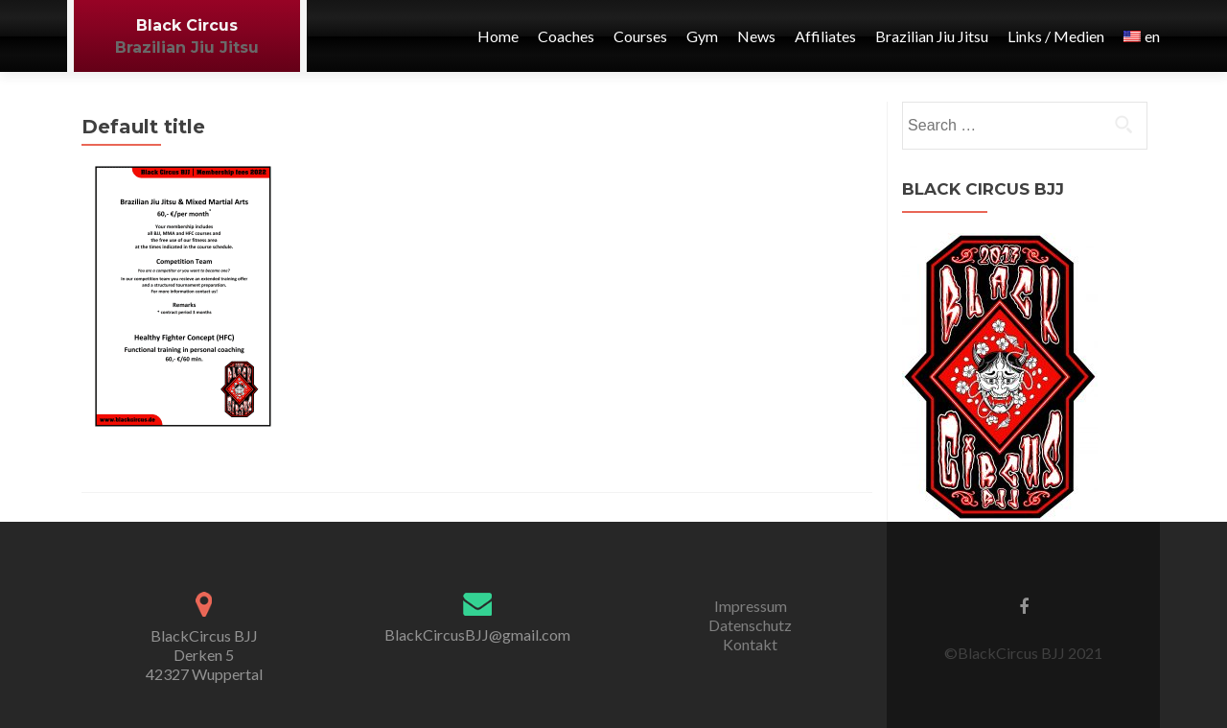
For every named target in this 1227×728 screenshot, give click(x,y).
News (756, 36)
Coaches (566, 36)
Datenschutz (750, 625)
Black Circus (187, 25)
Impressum (750, 606)
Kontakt (750, 644)
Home (498, 36)
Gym (702, 36)
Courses (640, 36)
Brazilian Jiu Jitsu (187, 47)
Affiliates (825, 36)
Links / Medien (1055, 36)
